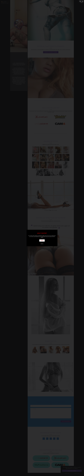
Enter (42, 240)
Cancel (42, 243)
